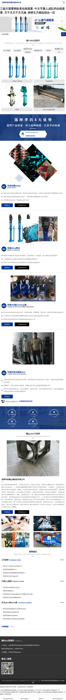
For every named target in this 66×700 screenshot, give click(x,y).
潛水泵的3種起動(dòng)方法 (11, 587)
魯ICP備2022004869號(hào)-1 (50, 680)
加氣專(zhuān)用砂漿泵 (27, 50)
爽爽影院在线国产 (57, 692)
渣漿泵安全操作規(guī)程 (10, 576)
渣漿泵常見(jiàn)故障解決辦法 (12, 597)
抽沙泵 (49, 50)
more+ (62, 560)
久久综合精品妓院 (46, 692)
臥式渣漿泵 (17, 50)
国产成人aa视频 (36, 692)
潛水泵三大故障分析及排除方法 (12, 566)
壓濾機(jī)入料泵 (59, 50)
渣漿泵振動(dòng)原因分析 (11, 612)
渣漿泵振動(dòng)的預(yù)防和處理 (13, 619)
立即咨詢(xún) (22, 205)
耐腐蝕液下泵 (38, 50)
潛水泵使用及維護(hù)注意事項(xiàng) (14, 609)
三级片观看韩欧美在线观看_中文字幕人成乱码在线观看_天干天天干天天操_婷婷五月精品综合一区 (30, 690)
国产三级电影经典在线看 (23, 692)
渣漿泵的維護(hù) (8, 591)
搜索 (63, 34)
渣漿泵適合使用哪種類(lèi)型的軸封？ (14, 573)
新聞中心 (41, 697)
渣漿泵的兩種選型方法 (10, 569)
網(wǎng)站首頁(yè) (8, 697)
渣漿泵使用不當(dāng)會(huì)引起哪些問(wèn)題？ (18, 594)
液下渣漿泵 (7, 50)
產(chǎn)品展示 (25, 697)
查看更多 (7, 205)
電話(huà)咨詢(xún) (58, 697)
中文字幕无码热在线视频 (7, 692)
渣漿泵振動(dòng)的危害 (10, 615)
